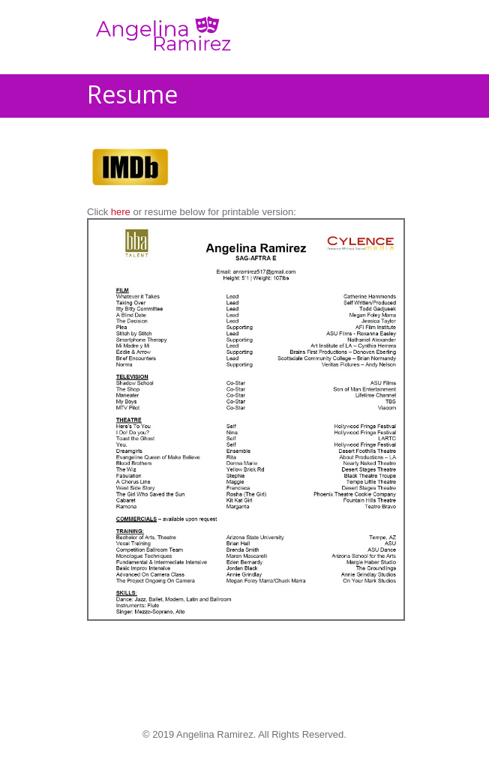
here (120, 211)
